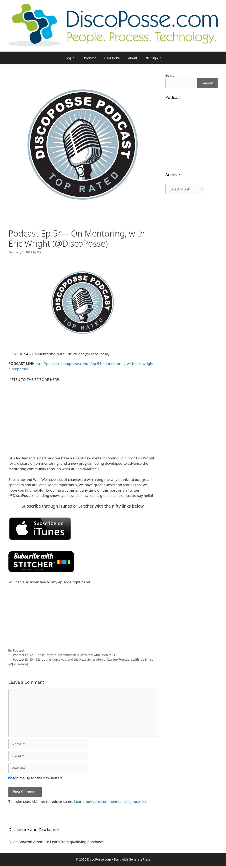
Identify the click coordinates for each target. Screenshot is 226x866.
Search (171, 75)
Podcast (90, 58)
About (132, 58)
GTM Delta (112, 58)
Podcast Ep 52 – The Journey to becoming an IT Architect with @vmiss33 (64, 655)
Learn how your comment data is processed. (111, 801)
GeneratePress (139, 859)
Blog (72, 58)
